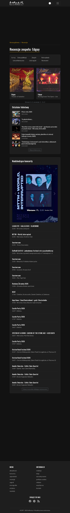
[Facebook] (30, 501)
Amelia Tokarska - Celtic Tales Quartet (25, 366)
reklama (38, 482)
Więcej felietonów (35, 150)
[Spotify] (34, 501)
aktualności (13, 471)
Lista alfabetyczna (18, 60)
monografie (13, 485)
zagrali (12, 482)
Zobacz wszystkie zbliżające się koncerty (35, 389)
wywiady (12, 491)
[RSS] (38, 501)
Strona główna (14, 42)
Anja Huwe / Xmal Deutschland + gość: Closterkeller (29, 300)
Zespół (34, 57)
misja (37, 473)
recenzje (12, 479)
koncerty (12, 473)
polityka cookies (41, 479)
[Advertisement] (35, 23)
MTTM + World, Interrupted (21, 234)
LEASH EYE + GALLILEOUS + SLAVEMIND (25, 226)
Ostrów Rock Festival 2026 (21, 349)
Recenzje (25, 42)
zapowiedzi (13, 476)
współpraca (40, 485)
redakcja (38, 471)
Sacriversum (16, 242)
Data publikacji (22, 57)
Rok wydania (45, 57)
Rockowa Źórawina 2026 (20, 283)
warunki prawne (41, 476)
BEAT (14, 292)
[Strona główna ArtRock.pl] (17, 3)
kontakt (38, 488)
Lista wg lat (32, 60)
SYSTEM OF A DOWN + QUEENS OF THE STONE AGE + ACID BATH (33, 333)
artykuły (12, 488)
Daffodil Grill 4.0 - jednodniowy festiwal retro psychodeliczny (32, 250)
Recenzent (45, 60)
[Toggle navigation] (57, 3)
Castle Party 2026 (18, 308)
